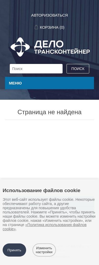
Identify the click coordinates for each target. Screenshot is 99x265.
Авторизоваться (49, 15)
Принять (14, 250)
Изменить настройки (44, 250)
